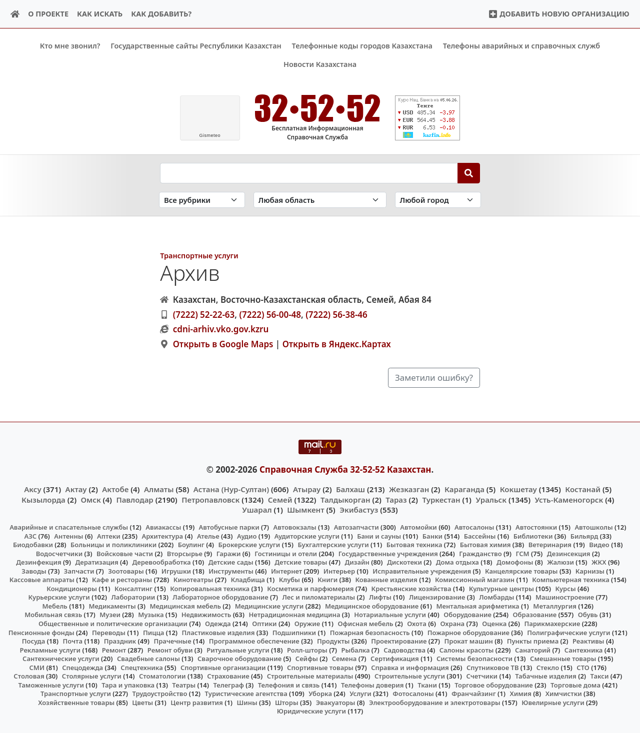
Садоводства (405, 649)
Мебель (54, 606)
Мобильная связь (53, 614)
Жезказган (409, 489)
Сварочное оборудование (240, 658)
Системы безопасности (474, 658)
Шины (247, 702)
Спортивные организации (223, 667)
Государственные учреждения (388, 553)
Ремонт (114, 649)
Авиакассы (163, 527)
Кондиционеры (71, 588)
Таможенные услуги (51, 685)
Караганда (464, 489)
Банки (432, 535)
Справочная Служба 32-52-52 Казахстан (346, 469)
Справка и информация (410, 667)
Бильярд (584, 535)
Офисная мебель (365, 623)
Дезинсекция (568, 553)
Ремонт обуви (170, 649)
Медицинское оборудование (371, 606)
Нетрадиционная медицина (294, 614)
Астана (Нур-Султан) (231, 489)
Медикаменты (112, 606)
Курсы (565, 588)
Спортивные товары (320, 667)
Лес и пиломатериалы (318, 597)
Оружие (307, 623)
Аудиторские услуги (307, 535)
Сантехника (583, 649)
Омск (91, 499)
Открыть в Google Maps (223, 344)
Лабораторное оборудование (220, 597)
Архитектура (162, 535)
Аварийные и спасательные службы (69, 527)
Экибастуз (359, 509)
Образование (535, 614)
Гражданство (480, 553)
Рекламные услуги (50, 649)
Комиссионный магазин (474, 579)
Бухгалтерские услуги (333, 544)
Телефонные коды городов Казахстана (362, 45)
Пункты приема (533, 641)
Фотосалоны (413, 693)
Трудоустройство (160, 693)
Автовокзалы (294, 527)
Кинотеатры (194, 579)
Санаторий (532, 649)
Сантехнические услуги (61, 658)
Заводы (34, 570)
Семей (280, 499)
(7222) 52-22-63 (204, 314)
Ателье (208, 535)
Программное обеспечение (254, 641)
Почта (72, 641)
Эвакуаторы (336, 702)
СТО (583, 667)
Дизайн (357, 562)
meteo (209, 135)
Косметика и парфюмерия (310, 588)
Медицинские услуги (269, 606)
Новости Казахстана (320, 64)
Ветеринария (550, 544)
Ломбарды (496, 597)
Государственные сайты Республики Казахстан (196, 45)
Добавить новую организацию (558, 13)
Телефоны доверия (372, 685)
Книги (328, 579)
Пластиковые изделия (218, 632)
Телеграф (228, 685)
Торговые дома (575, 685)
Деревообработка (161, 562)
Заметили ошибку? (434, 377)
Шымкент (305, 509)
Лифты (380, 597)
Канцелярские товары (521, 570)
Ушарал (257, 509)
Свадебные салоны (148, 658)
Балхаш (350, 489)
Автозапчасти (356, 527)
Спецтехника (141, 667)
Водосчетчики (59, 553)
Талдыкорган (345, 499)
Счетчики (482, 676)
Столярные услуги (92, 676)
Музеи (110, 614)
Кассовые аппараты (42, 579)
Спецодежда (82, 667)
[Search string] (309, 173)
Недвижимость (207, 614)
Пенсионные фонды (41, 632)
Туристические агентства (246, 693)
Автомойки (418, 527)
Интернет (286, 570)
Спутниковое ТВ (492, 667)
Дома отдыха (457, 562)
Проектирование (398, 641)
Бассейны (480, 535)
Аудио (247, 535)
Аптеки (108, 535)
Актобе (115, 489)
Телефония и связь (289, 685)
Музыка (151, 614)
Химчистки (564, 693)
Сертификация (394, 658)
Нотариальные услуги (390, 614)
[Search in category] (202, 199)
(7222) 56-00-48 (270, 314)
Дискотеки (404, 562)
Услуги (361, 693)
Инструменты (231, 570)
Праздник (120, 641)
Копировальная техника (210, 588)
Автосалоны (474, 527)
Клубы (289, 579)
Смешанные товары (563, 658)
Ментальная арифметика (478, 606)
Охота (416, 623)
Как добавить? (161, 13)
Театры (184, 685)
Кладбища (247, 579)
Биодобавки (33, 544)
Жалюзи (560, 562)
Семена (344, 658)
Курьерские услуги (59, 597)
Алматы (159, 489)
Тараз (396, 499)
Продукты (333, 641)
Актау (76, 489)
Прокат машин (468, 641)
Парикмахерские (552, 623)
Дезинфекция (38, 562)
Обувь (588, 614)
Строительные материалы (310, 676)
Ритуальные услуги (237, 649)
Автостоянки (536, 527)
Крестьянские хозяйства (412, 588)
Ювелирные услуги (553, 702)
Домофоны (514, 562)
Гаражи (228, 553)
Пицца (153, 632)
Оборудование (468, 614)
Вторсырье (184, 553)
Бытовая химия (485, 544)
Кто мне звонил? (70, 45)
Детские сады (231, 562)
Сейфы (307, 658)
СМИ (37, 667)
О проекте (48, 13)
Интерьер (339, 570)
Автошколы (593, 527)
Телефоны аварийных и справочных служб (521, 45)
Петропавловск (211, 499)
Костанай (582, 489)
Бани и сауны (379, 535)
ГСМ (522, 553)
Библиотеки (533, 535)
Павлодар (134, 499)
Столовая (29, 676)
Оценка (494, 623)
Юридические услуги (311, 711)
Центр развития (196, 702)
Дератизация (96, 562)
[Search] (469, 173)
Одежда (218, 623)
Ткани (427, 685)
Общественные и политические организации (113, 623)
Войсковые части (124, 553)
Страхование (228, 676)
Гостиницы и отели (285, 553)
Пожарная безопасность (370, 632)
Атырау (306, 489)
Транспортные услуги (199, 255)
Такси (599, 676)
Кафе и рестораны (122, 579)
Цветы (142, 702)
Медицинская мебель (185, 606)
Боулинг (191, 544)
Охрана (452, 623)
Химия (521, 693)
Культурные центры (501, 588)
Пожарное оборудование (469, 632)
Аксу (32, 489)
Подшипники (294, 632)
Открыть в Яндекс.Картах (336, 344)
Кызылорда (44, 499)
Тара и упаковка (128, 685)
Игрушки (176, 570)
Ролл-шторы (307, 649)
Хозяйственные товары (76, 702)
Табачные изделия (545, 676)
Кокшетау (518, 489)
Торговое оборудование (493, 685)
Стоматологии (162, 676)
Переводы (109, 632)
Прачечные (172, 641)
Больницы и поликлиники (113, 544)
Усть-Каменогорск (569, 499)
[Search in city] (438, 199)
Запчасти (79, 570)
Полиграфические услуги (568, 632)
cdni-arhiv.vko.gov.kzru (221, 329)
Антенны (68, 535)
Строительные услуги (409, 676)
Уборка (320, 693)
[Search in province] (320, 199)
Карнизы (590, 570)
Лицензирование (437, 597)
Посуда (34, 641)
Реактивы (588, 641)
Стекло (548, 667)
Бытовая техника (414, 544)
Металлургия (554, 606)
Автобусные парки (229, 527)
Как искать (99, 13)
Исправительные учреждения (421, 570)
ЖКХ (599, 562)
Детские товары (300, 562)
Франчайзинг (474, 693)
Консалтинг (133, 588)
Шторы (286, 702)
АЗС (30, 535)
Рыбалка (356, 649)
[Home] (15, 14)
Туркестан (441, 499)
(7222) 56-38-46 (337, 314)
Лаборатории (133, 597)
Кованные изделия (386, 579)
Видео (599, 544)
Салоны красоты (467, 649)
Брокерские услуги (249, 544)
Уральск (491, 499)
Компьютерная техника (570, 579)
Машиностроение (565, 597)
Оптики (264, 623)
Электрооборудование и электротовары (434, 702)
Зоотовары (126, 570)
